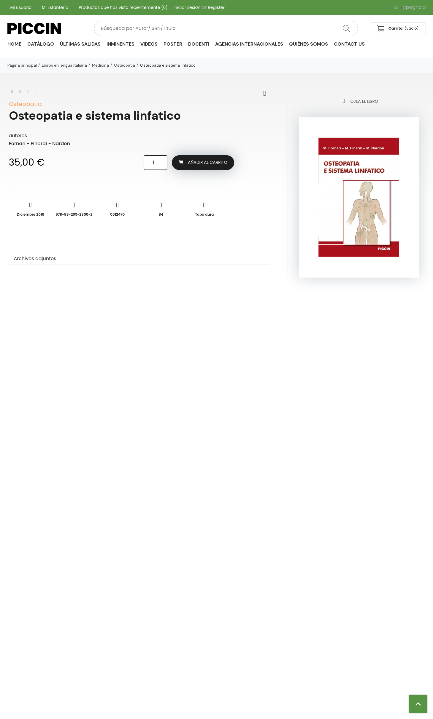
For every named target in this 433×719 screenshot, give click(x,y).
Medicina (100, 65)
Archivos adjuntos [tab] (35, 258)
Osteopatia (124, 65)
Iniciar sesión (187, 7)
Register (216, 7)
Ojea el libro (359, 101)
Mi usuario (21, 7)
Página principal (22, 65)
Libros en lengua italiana (64, 65)
